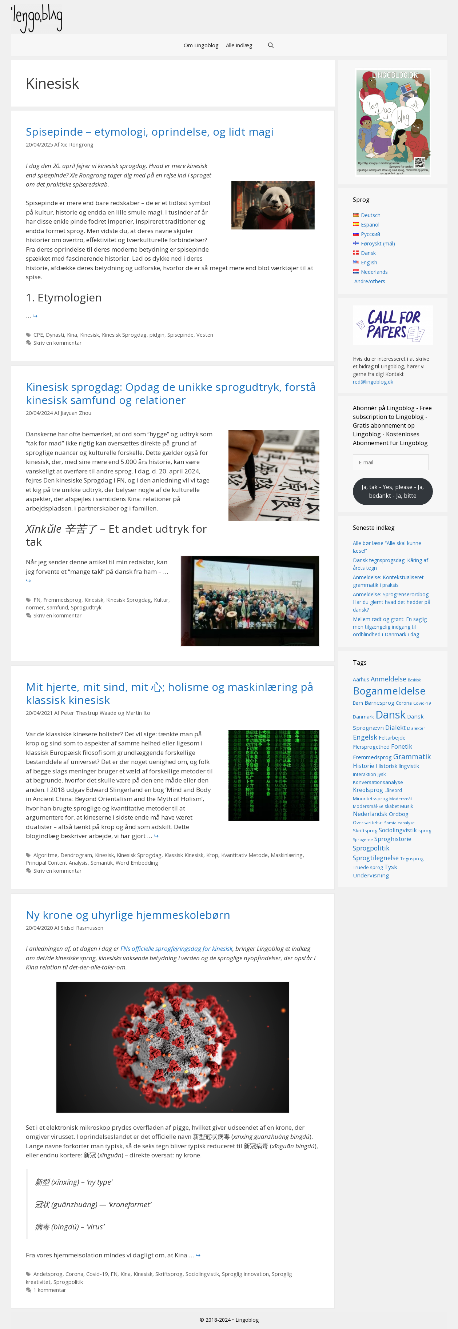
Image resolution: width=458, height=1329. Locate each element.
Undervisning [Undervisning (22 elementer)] (371, 875)
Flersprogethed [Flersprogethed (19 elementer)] (371, 746)
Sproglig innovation (245, 1273)
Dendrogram (76, 855)
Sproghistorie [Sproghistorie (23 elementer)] (392, 839)
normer (35, 607)
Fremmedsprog (62, 599)
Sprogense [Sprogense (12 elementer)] (363, 839)
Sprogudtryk (86, 607)
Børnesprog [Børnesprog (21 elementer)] (379, 702)
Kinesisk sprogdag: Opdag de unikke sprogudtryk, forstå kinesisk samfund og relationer (171, 393)
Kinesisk (89, 334)
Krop (212, 855)
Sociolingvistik (202, 1273)
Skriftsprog (169, 1273)
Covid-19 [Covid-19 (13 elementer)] (422, 703)
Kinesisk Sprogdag (124, 334)
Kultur (161, 599)
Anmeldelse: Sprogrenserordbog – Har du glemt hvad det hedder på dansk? (393, 602)
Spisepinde (180, 334)
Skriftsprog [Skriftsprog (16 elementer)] (365, 831)
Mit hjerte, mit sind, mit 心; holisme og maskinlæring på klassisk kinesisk (169, 693)
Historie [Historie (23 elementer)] (363, 766)
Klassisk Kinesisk (183, 855)
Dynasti (55, 334)
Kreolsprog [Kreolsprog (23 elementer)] (368, 790)
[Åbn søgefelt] (270, 45)
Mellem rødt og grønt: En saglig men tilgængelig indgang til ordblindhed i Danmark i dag (390, 627)
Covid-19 (97, 1273)
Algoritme (45, 855)
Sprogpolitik (68, 1281)
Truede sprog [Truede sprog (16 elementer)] (368, 867)
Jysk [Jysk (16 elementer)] (382, 774)
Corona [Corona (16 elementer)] (404, 703)
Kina (72, 334)
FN (36, 599)
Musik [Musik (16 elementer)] (406, 806)
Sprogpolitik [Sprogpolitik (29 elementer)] (371, 848)
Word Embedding (137, 862)
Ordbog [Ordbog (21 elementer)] (399, 814)
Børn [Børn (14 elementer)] (358, 703)
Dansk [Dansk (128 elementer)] (390, 714)
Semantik (102, 862)
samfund (57, 607)
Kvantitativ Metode (244, 855)
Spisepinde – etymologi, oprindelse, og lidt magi (150, 131)
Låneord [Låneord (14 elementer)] (393, 790)
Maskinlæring (287, 855)
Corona (74, 1273)
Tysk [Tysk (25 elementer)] (390, 867)
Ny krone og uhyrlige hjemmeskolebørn (129, 914)
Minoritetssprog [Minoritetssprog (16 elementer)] (370, 798)
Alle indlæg (239, 45)
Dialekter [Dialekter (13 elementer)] (416, 728)
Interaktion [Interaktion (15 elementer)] (364, 775)
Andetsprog (48, 1273)
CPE (38, 334)
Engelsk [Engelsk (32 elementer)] (365, 737)
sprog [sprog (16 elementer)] (424, 831)
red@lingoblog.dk (373, 382)
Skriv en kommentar (57, 342)
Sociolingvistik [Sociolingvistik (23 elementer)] (398, 830)
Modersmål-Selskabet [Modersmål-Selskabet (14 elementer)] (376, 806)
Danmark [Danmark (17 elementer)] (363, 716)
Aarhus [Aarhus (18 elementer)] (361, 679)
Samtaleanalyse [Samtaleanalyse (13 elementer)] (399, 822)
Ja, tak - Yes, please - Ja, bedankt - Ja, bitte (393, 491)
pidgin (157, 334)
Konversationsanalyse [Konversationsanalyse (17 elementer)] (378, 782)
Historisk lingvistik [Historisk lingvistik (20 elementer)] (397, 765)
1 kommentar (49, 1289)
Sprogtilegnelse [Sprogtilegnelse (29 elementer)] (376, 857)
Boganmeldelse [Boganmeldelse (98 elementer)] (389, 691)
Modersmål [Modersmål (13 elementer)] (400, 798)
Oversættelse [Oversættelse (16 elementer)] (368, 822)
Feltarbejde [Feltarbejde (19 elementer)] (392, 737)
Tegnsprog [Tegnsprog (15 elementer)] (411, 859)
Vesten (204, 334)
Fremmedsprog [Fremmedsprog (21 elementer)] (372, 757)
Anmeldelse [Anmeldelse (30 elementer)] (388, 678)
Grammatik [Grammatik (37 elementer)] (412, 756)
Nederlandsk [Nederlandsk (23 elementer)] (370, 814)
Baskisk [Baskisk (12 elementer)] (414, 679)
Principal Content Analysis (57, 862)
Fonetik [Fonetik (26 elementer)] (401, 746)
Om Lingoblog (201, 45)
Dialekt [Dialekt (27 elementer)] (395, 727)
